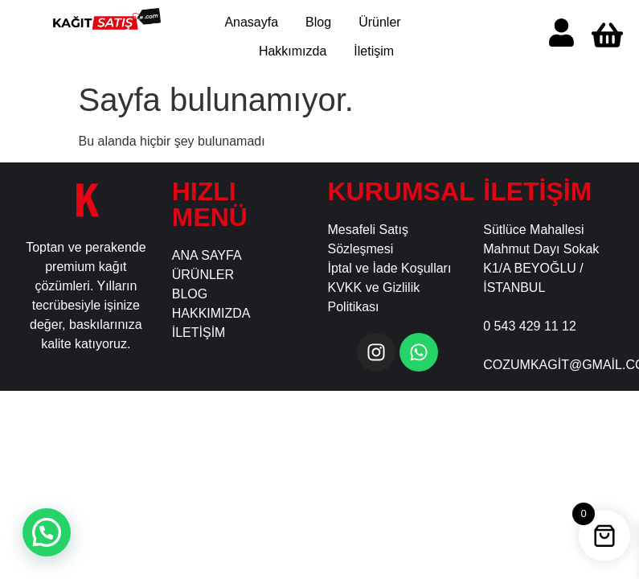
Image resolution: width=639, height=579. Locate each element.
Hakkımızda (292, 51)
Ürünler (379, 22)
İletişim (374, 51)
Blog (318, 22)
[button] (47, 532)
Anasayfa (251, 22)
